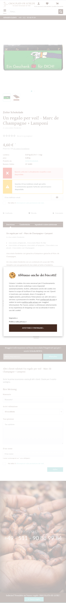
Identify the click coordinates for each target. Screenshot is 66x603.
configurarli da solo (47, 299)
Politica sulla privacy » (18, 321)
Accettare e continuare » (33, 328)
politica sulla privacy (30, 302)
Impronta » (13, 318)
